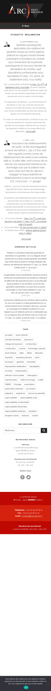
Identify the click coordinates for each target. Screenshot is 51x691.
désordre (39, 353)
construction (10, 348)
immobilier (31, 362)
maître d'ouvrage (27, 380)
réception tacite (12, 416)
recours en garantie (36, 393)
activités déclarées (13, 340)
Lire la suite (30, 131)
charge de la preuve (13, 344)
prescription (29, 384)
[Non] (48, 683)
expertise (9, 357)
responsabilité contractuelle (17, 402)
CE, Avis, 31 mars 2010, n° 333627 (33, 227)
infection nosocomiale (14, 375)
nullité (40, 380)
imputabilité (34, 366)
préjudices (20, 393)
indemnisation (21, 371)
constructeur (31, 344)
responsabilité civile (28, 398)
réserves (25, 416)
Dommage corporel (36, 348)
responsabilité (11, 398)
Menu (25, 26)
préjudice (9, 393)
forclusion (9, 362)
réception (33, 411)
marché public (11, 380)
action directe (22, 335)
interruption (32, 375)
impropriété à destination (15, 366)
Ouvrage (17, 384)
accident (9, 335)
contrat (22, 348)
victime (35, 416)
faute (37, 357)
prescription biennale (14, 389)
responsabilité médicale (15, 411)
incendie (8, 371)
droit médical (10, 353)
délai (21, 353)
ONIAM (8, 384)
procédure (30, 389)
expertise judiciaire (24, 357)
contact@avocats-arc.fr (32, 516)
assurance (28, 340)
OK (26, 687)
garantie (20, 362)
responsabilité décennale (16, 407)
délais (29, 353)
